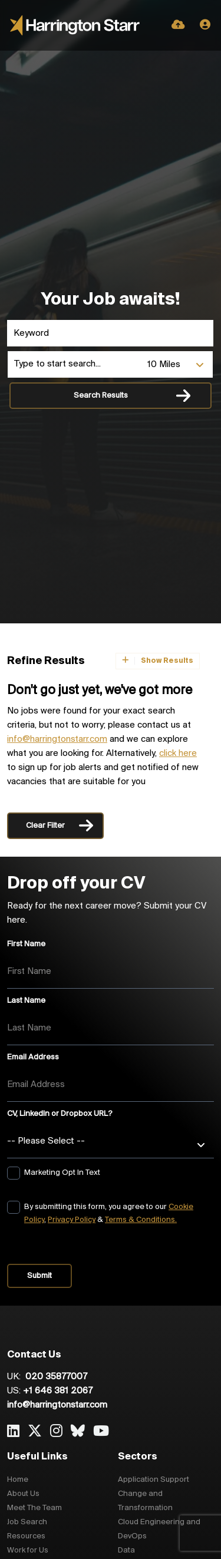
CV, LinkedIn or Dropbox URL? (60, 1113)
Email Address (33, 1057)
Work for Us (27, 1550)
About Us (23, 1493)
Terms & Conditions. (141, 1220)
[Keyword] (110, 333)
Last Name (26, 1000)
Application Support (153, 1479)
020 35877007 (55, 1377)
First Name (26, 944)
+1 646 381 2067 (58, 1391)
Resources (26, 1536)
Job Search (27, 1522)
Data (126, 1550)
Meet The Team (34, 1508)
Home (17, 1479)
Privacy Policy (71, 1220)
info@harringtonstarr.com (57, 739)
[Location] (74, 364)
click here (178, 753)
